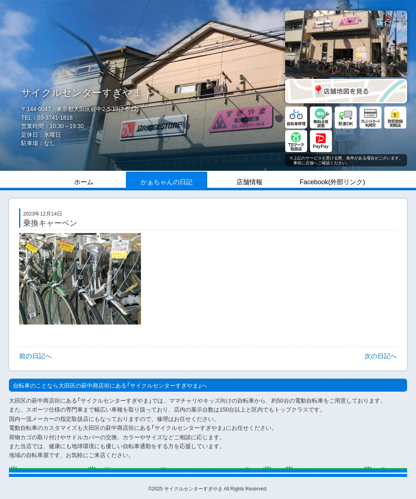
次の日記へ (380, 355)
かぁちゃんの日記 (167, 181)
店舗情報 (249, 181)
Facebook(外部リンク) (332, 181)
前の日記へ (35, 355)
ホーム (83, 181)
